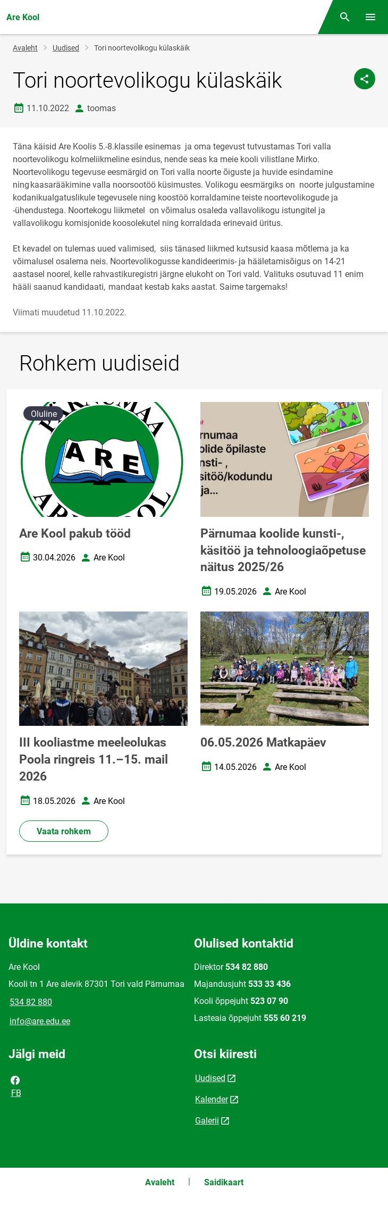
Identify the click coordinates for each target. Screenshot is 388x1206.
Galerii (207, 1121)
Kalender (211, 1099)
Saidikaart (223, 1182)
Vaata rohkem (64, 831)
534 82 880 (31, 1002)
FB (15, 1086)
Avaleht (25, 48)
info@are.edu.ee (40, 1021)
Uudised (66, 48)
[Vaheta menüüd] (370, 17)
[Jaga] (364, 78)
